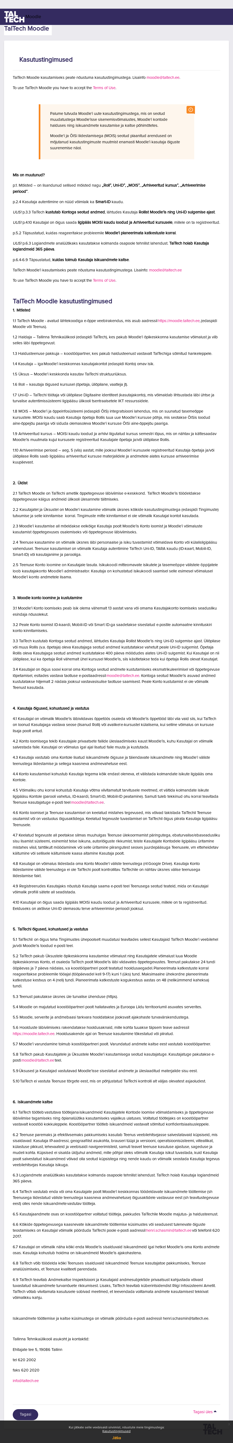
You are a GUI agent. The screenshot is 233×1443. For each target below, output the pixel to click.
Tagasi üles (205, 1412)
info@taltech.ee (26, 1381)
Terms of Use (104, 88)
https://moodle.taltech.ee (179, 321)
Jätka (116, 1438)
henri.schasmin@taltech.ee (169, 1230)
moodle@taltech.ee (163, 78)
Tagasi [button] (25, 1414)
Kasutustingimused (116, 1431)
